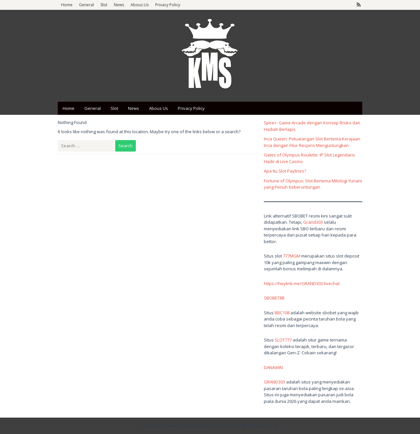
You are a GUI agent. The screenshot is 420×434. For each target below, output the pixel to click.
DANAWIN (273, 367)
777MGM (291, 256)
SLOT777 (283, 340)
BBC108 (282, 313)
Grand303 (313, 222)
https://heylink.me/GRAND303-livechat (302, 283)
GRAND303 (274, 382)
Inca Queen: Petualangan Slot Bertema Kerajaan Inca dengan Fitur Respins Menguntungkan (312, 142)
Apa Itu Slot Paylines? (285, 171)
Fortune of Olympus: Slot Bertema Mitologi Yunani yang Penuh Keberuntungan (313, 184)
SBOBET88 (274, 298)
